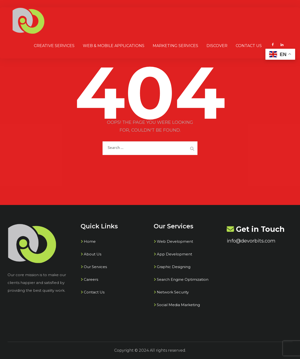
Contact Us (249, 45)
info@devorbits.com (251, 241)
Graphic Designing (173, 266)
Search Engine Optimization (182, 279)
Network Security (173, 292)
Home (90, 241)
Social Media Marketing (178, 304)
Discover (216, 45)
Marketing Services (175, 45)
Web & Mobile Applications (113, 45)
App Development (174, 254)
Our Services (95, 266)
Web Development (175, 241)
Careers (91, 279)
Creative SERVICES (54, 45)
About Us (92, 254)
